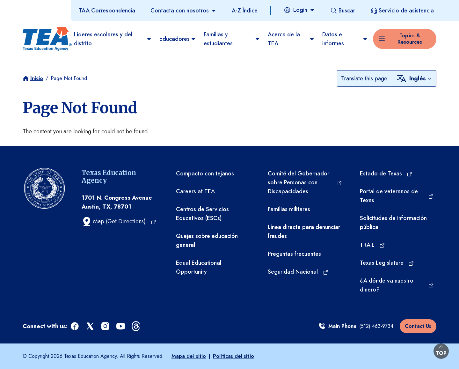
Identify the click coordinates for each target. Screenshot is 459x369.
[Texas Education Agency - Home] (46, 39)
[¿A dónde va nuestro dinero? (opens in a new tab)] (397, 285)
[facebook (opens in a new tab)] (75, 326)
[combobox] (420, 78)
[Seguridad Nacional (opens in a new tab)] (298, 271)
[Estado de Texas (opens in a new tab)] (386, 173)
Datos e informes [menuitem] (345, 39)
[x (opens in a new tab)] (90, 326)
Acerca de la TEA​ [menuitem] (291, 39)
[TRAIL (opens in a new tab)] (372, 244)
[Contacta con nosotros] (183, 10)
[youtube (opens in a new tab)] (121, 326)
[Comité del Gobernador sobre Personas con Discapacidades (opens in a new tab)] (305, 182)
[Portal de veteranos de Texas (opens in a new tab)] (397, 196)
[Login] (299, 10)
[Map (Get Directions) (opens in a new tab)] (119, 221)
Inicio (36, 78)
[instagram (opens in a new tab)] (106, 326)
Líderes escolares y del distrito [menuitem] (113, 39)
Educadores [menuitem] (177, 39)
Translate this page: (365, 78)
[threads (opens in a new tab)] (136, 326)
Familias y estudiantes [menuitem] (232, 39)
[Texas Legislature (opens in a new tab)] (387, 262)
